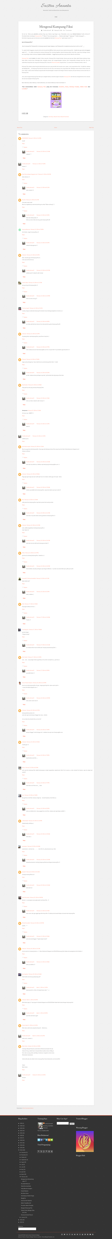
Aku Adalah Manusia (25, 1183)
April (22, 1172)
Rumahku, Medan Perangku (27, 1205)
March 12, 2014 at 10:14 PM (39, 1035)
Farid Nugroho (25, 629)
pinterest (77, 1234)
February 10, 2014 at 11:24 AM (43, 151)
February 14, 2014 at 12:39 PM (43, 296)
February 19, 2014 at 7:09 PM (43, 755)
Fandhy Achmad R (47, 30)
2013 (21, 1219)
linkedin (72, 1234)
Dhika (23, 552)
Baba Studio (25, 1046)
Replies (25, 147)
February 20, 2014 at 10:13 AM (33, 872)
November (23, 1155)
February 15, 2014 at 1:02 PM (39, 436)
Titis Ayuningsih (25, 308)
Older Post (91, 127)
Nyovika (24, 199)
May (22, 1169)
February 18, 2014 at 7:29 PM (43, 729)
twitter (64, 1234)
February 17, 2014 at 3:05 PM (43, 670)
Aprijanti (24, 872)
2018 (21, 1140)
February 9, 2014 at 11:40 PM (34, 138)
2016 (21, 1145)
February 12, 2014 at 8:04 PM (44, 174)
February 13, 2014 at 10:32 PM (43, 270)
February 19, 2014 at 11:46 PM (35, 820)
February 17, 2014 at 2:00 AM (31, 604)
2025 (21, 1123)
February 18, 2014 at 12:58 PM (43, 698)
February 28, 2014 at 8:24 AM (35, 974)
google (70, 1234)
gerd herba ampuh (26, 446)
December (23, 1152)
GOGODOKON (25, 138)
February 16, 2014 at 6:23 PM (43, 591)
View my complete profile (43, 1130)
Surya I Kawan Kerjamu (27, 682)
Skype (88, 1234)
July (22, 1164)
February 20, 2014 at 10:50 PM (37, 923)
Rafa (23, 604)
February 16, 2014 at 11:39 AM (31, 499)
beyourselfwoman (26, 229)
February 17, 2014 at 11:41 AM (43, 645)
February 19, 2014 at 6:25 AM (31, 767)
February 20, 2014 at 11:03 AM (43, 859)
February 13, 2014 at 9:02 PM (43, 242)
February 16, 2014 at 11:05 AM (43, 487)
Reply (23, 143)
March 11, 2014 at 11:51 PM (31, 1025)
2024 (21, 1125)
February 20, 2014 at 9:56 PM (36, 897)
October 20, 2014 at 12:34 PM (39, 1075)
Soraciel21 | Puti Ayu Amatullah (29, 578)
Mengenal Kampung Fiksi (56, 27)
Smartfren (61, 86)
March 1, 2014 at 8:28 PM (42, 1013)
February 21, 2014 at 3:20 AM (43, 936)
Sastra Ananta (56, 5)
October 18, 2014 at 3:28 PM (34, 1046)
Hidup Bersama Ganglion (26, 1188)
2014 (21, 1150)
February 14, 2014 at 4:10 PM (33, 333)
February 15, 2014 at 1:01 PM (43, 423)
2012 (21, 1222)
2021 (21, 1133)
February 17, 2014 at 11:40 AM (43, 617)
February (23, 1176)
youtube (82, 1234)
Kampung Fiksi (38, 36)
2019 (21, 1138)
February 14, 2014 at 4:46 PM (43, 321)
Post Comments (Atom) (28, 1108)
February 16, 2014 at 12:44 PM (43, 566)
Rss (93, 1234)
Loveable (24, 88)
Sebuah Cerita (57, 116)
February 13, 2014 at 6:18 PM (43, 215)
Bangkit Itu (23, 1198)
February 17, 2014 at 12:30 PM (34, 657)
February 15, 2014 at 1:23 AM (43, 398)
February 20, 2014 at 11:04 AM (43, 885)
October (23, 1157)
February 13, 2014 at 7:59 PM (37, 229)
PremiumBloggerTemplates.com (48, 1237)
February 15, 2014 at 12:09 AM (34, 385)
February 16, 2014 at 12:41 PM (43, 540)
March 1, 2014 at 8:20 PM (32, 999)
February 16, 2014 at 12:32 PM (33, 525)
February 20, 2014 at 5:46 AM (33, 846)
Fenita (23, 1025)
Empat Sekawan (24, 1191)
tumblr (80, 1234)
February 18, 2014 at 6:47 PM (33, 710)
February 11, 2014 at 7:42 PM (39, 163)
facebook (62, 1234)
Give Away (51, 116)
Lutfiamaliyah (25, 820)
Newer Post (19, 127)
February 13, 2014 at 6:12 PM (32, 199)
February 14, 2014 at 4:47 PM (43, 347)
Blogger (38, 1235)
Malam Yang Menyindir (26, 1203)
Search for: (20, 1226)
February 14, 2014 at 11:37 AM (35, 282)
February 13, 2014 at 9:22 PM (33, 255)
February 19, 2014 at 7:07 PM (43, 783)
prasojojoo (24, 846)
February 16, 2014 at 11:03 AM (43, 461)
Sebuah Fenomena (64, 116)
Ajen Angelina (25, 974)
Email (90, 1234)
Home (56, 17)
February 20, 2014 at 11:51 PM (33, 948)
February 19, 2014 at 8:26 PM (43, 808)
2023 (21, 1128)
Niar (23, 499)
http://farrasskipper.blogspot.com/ (30, 174)
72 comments (68, 30)
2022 (21, 1130)
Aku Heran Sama (24, 1193)
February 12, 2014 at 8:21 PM (43, 187)
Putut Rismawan (25, 897)
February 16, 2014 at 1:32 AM (37, 446)
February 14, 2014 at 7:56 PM (32, 359)
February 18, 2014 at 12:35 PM (39, 682)
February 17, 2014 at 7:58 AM (35, 629)
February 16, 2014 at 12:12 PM (43, 513)
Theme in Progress (26, 1237)
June (22, 1167)
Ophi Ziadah (24, 657)
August (23, 1162)
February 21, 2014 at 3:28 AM (43, 962)
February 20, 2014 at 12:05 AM (43, 834)
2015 (21, 1147)
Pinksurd (24, 359)
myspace (75, 1234)
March (22, 1174)
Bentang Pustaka (74, 86)
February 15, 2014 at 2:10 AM (34, 410)
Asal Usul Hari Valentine (26, 1200)
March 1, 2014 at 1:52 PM (42, 987)
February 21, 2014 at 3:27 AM (43, 910)
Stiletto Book (83, 86)
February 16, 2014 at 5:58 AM (33, 474)
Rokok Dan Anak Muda (26, 1186)
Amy (23, 795)
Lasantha (39, 1237)
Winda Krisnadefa (56, 62)
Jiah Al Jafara (25, 282)
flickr (67, 1234)
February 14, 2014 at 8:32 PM (43, 372)
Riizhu (23, 767)
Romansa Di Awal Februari (27, 1215)
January (23, 1217)
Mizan (66, 86)
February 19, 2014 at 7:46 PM (31, 795)
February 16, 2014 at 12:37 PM (31, 552)
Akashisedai (25, 385)
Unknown (24, 255)
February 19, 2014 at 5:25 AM (33, 742)
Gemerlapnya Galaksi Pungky (27, 1195)
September (24, 1159)
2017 (21, 1142)
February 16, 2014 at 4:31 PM (42, 578)
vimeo (85, 1234)
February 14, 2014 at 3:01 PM (36, 308)
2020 (21, 1135)
